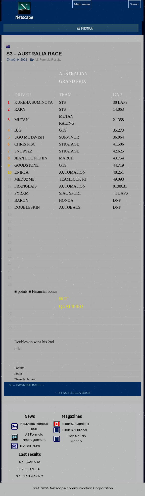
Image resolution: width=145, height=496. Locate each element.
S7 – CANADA (29, 461)
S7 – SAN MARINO (29, 476)
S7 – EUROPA (29, 469)
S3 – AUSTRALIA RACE (34, 53)
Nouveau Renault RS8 (34, 426)
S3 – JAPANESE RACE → (27, 385)
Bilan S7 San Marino (76, 439)
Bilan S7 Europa (74, 430)
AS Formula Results (48, 59)
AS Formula (84, 28)
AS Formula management (34, 437)
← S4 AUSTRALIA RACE (72, 393)
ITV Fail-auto (30, 446)
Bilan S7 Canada (75, 423)
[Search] (134, 4)
